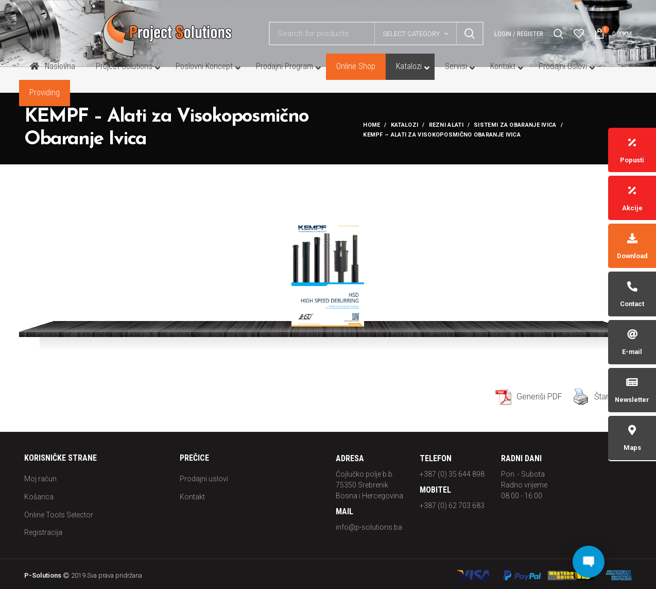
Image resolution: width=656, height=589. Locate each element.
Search (469, 33)
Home (371, 125)
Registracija (43, 532)
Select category (411, 34)
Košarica (39, 497)
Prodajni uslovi (204, 479)
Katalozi (404, 125)
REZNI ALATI (446, 125)
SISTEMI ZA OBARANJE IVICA (515, 125)
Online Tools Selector (58, 515)
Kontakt (192, 497)
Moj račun (40, 479)
